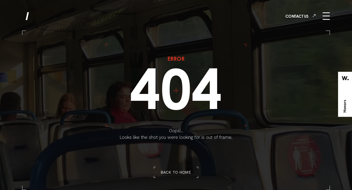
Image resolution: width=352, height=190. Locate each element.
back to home (176, 172)
